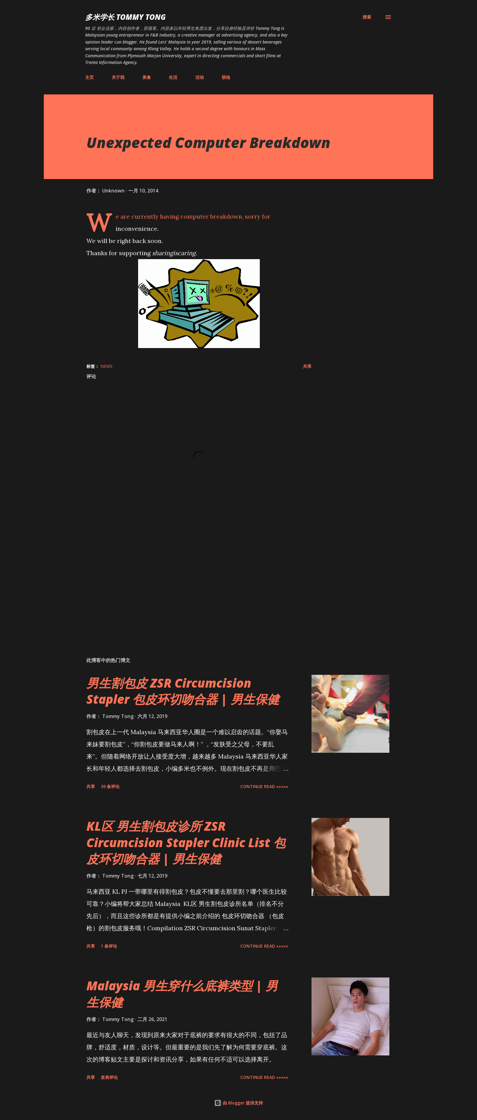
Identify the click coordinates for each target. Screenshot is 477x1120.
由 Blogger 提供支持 (238, 1103)
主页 (89, 77)
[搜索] (367, 17)
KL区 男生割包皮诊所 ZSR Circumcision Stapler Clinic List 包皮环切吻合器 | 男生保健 (185, 842)
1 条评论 (109, 946)
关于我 (118, 77)
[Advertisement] (189, 581)
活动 (199, 77)
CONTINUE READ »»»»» (264, 786)
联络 (226, 77)
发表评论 (109, 1077)
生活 (173, 77)
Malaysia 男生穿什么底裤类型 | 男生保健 (182, 993)
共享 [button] (307, 366)
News (106, 366)
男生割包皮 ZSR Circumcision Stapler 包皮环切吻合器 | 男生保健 (182, 690)
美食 (146, 77)
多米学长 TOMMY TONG (125, 17)
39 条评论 (110, 786)
